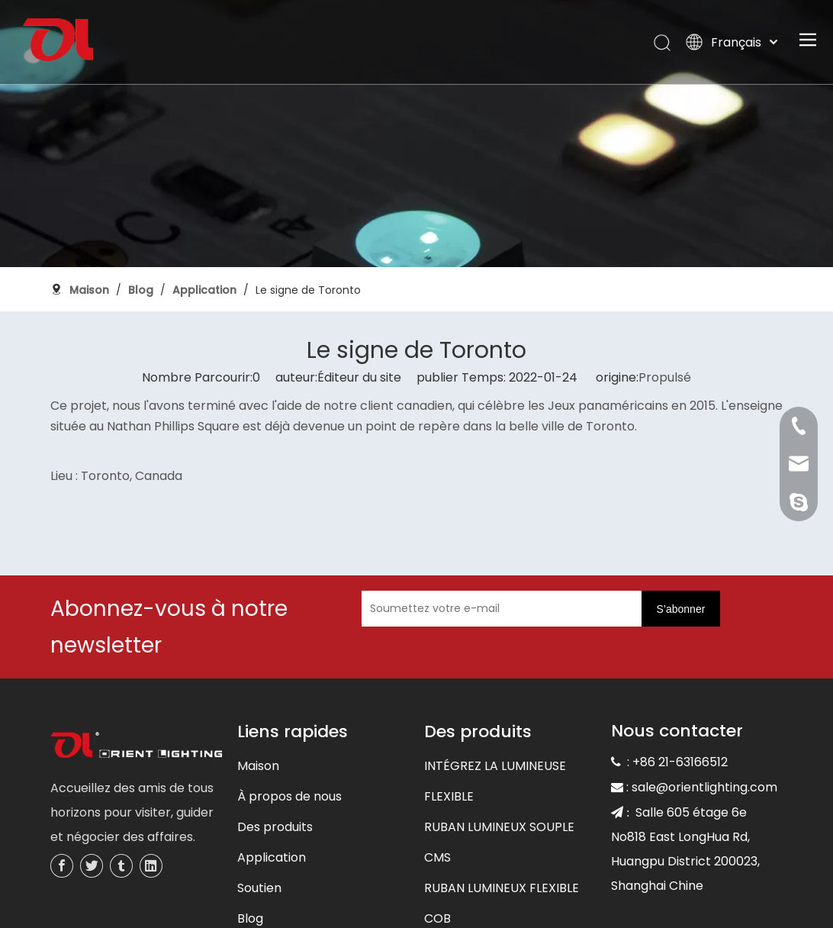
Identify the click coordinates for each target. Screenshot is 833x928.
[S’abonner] (681, 609)
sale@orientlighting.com (704, 787)
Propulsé (664, 377)
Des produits (275, 827)
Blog (250, 918)
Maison (258, 766)
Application (271, 857)
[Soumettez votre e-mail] (519, 608)
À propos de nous (289, 796)
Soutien (259, 888)
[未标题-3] (136, 746)
